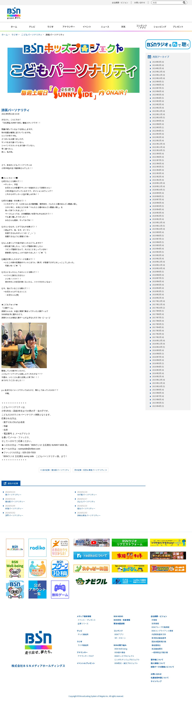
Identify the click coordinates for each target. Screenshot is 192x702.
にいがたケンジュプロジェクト (127, 659)
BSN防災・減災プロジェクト (126, 663)
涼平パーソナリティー (14, 514)
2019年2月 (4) (158, 255)
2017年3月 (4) (158, 330)
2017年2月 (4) (158, 334)
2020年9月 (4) (158, 193)
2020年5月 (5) (158, 206)
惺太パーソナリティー (86, 507)
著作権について (157, 659)
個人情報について (158, 663)
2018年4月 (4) (158, 288)
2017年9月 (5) (158, 311)
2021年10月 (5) (158, 150)
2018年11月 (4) (158, 265)
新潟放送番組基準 (159, 638)
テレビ (32, 26)
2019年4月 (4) (158, 248)
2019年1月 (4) (158, 258)
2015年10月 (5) (158, 386)
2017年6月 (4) (158, 321)
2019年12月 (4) (158, 222)
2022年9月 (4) (158, 121)
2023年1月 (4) (158, 107)
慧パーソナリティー (13, 493)
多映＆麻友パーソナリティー (88, 514)
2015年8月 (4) (158, 393)
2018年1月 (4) (158, 298)
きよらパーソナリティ (86, 500)
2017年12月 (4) (158, 301)
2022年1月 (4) (158, 140)
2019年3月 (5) (158, 252)
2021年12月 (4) (158, 144)
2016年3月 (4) (158, 370)
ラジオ (50, 26)
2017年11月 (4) (158, 304)
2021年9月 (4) (158, 153)
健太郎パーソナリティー (15, 500)
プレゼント (178, 26)
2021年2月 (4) (158, 176)
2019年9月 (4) (158, 232)
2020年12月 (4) (158, 183)
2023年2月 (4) (158, 104)
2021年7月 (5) (158, 160)
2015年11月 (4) (158, 383)
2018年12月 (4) (158, 261)
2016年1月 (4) (158, 376)
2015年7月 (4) (158, 396)
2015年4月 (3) (158, 406)
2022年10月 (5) (158, 117)
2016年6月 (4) (158, 360)
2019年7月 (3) (158, 239)
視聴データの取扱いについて (162, 666)
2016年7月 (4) (158, 357)
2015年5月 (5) (158, 403)
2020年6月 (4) (158, 203)
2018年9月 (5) (158, 271)
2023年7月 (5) (158, 88)
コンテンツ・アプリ (141, 26)
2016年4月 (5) (158, 366)
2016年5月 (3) (158, 363)
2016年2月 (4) (158, 373)
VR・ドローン (120, 638)
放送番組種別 (157, 648)
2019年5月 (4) (158, 245)
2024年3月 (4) (158, 62)
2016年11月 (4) (158, 343)
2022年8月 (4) (158, 124)
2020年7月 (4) (158, 199)
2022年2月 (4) (158, 137)
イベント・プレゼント (87, 620)
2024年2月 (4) (158, 65)
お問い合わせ (139, 2)
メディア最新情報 (84, 616)
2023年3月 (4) (158, 101)
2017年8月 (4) (158, 314)
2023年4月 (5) (158, 98)
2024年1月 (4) (158, 68)
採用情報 (155, 623)
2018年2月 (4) (158, 294)
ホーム (14, 26)
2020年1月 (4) (158, 219)
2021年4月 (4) (158, 170)
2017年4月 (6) (158, 327)
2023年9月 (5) (158, 81)
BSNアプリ (119, 634)
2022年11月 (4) (158, 114)
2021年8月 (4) (158, 157)
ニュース (105, 26)
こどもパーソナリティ (31, 34)
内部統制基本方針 (159, 634)
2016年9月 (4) (158, 350)
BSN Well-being (121, 648)
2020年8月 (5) (158, 196)
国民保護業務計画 (159, 641)
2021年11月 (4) (158, 147)
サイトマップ (156, 681)
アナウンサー (68, 26)
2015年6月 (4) (158, 399)
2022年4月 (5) (158, 130)
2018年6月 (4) (158, 281)
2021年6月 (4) (158, 163)
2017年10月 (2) (158, 307)
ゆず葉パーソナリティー (87, 493)
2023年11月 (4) (158, 75)
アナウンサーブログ (86, 656)
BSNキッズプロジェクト (124, 656)
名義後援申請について (160, 677)
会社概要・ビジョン (120, 2)
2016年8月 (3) (158, 353)
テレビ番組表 (83, 634)
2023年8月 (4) (158, 84)
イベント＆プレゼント (86, 663)
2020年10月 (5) (158, 189)
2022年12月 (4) (158, 111)
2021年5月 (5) (158, 166)
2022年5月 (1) (158, 127)
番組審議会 (156, 645)
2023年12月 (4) (158, 71)
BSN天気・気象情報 (122, 620)
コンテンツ (118, 630)
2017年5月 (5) (158, 324)
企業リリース (83, 623)
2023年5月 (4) (158, 94)
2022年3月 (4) (158, 134)
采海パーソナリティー (14, 507)
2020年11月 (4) (158, 186)
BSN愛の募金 (120, 652)
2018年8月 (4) (158, 275)
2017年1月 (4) (158, 337)
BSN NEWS (118, 616)
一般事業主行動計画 (160, 652)
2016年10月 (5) (158, 347)
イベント (87, 26)
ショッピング (160, 26)
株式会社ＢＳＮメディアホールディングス (38, 666)
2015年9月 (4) (158, 389)
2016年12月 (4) (158, 340)
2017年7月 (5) (158, 317)
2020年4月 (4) (158, 209)
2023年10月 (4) (158, 78)
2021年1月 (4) (158, 180)
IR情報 (154, 620)
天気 (123, 26)
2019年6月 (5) (158, 242)
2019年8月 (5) (158, 235)
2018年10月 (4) (158, 268)
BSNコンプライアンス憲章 (162, 630)
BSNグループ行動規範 (160, 627)
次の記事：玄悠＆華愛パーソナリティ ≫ (90, 470)
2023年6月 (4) (158, 91)
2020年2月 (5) (158, 216)
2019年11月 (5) (158, 226)
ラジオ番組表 (83, 645)
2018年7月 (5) (158, 278)
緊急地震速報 (119, 623)
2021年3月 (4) (158, 173)
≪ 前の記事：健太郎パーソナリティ (54, 470)
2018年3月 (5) (158, 291)
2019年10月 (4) (158, 229)
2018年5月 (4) (158, 284)
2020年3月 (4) (158, 212)
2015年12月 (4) (158, 380)
